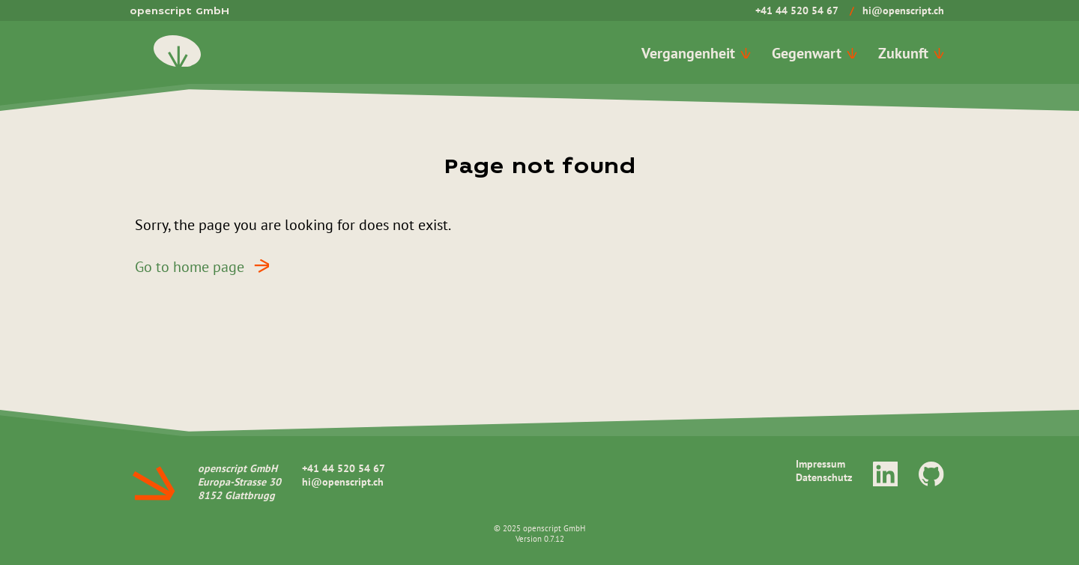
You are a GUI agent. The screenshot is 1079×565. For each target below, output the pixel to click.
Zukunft (911, 52)
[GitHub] (931, 473)
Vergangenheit (696, 52)
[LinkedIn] (885, 473)
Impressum (820, 464)
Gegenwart (814, 52)
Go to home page (207, 266)
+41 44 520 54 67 (796, 10)
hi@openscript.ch (903, 10)
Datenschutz (824, 477)
